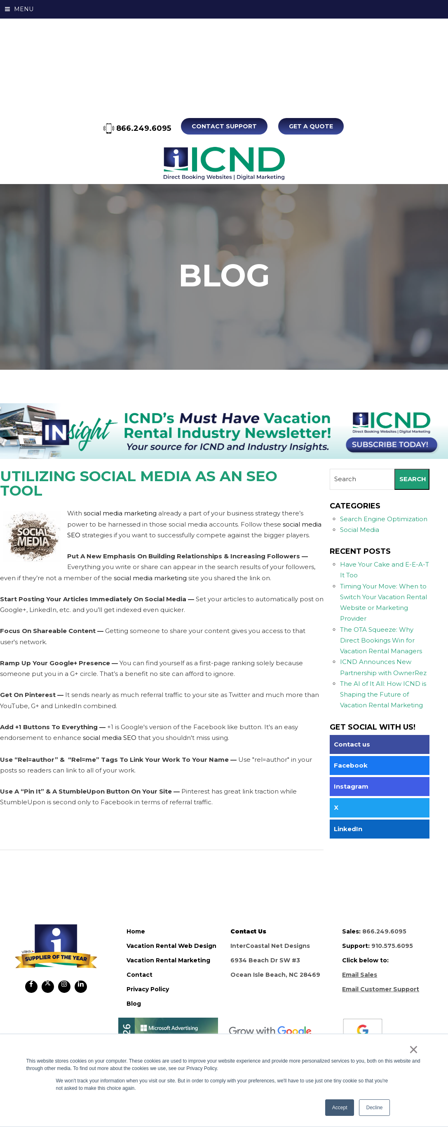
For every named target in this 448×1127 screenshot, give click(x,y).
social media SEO (109, 738)
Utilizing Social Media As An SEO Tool (138, 483)
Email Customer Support (380, 988)
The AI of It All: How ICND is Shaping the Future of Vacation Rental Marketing (383, 694)
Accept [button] (339, 1107)
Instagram (351, 786)
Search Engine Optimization (383, 518)
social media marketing (120, 513)
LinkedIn (348, 828)
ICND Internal (224, 163)
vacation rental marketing (168, 960)
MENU (19, 9)
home (136, 931)
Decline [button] (374, 1107)
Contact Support (225, 126)
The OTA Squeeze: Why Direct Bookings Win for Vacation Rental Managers (381, 640)
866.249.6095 (138, 128)
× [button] (413, 1049)
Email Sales (359, 974)
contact (139, 974)
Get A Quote (311, 126)
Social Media (359, 529)
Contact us (352, 744)
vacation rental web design (171, 945)
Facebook (351, 765)
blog (134, 1003)
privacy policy (148, 988)
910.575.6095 (392, 945)
